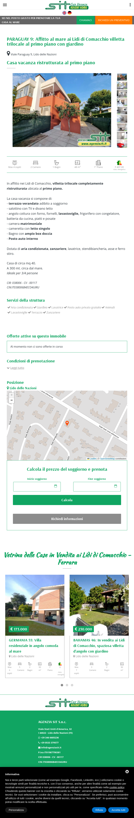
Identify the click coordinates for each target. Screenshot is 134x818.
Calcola (67, 500)
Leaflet (91, 459)
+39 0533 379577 (49, 742)
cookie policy (116, 787)
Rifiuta (99, 809)
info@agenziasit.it (51, 747)
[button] (67, 424)
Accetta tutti (118, 809)
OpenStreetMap (107, 459)
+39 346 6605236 (50, 737)
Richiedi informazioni (67, 519)
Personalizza (16, 809)
